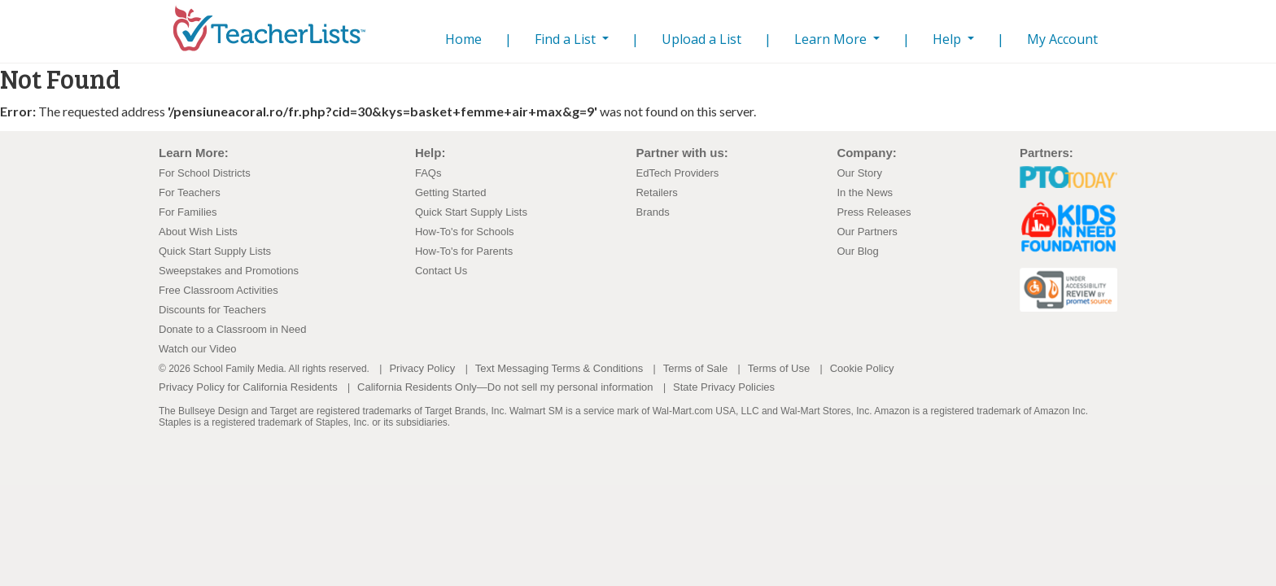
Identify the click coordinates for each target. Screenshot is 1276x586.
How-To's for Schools (464, 231)
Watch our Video (197, 349)
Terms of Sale (695, 368)
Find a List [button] (567, 39)
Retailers (656, 192)
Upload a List (701, 39)
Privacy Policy (422, 368)
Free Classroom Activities (218, 290)
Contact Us (441, 271)
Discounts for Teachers (212, 310)
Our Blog (857, 251)
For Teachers (190, 192)
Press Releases (874, 212)
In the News (865, 192)
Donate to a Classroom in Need (232, 329)
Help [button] (948, 39)
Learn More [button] (832, 39)
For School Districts (205, 173)
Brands (652, 212)
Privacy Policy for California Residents (248, 387)
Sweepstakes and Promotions (229, 271)
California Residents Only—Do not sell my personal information (505, 387)
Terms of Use (779, 368)
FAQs (428, 173)
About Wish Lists (198, 231)
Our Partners (867, 231)
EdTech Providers (677, 173)
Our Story (859, 173)
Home (460, 38)
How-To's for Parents (464, 251)
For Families (188, 212)
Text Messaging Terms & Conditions (559, 368)
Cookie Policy (862, 368)
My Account (1062, 39)
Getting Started (450, 192)
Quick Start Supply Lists (215, 251)
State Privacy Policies (724, 387)
